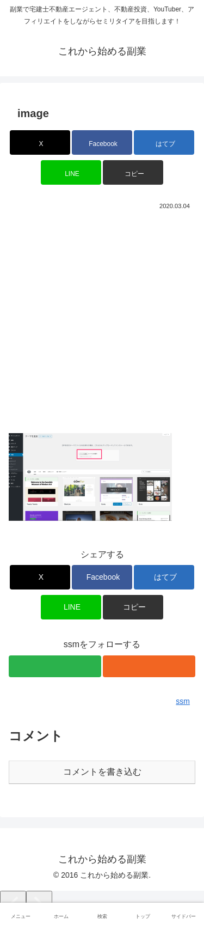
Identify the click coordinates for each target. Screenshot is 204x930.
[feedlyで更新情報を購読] (55, 666)
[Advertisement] (102, 320)
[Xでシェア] (40, 142)
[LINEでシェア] (71, 172)
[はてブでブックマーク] (164, 142)
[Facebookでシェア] (102, 142)
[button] (133, 172)
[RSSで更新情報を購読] (149, 666)
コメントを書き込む (102, 771)
